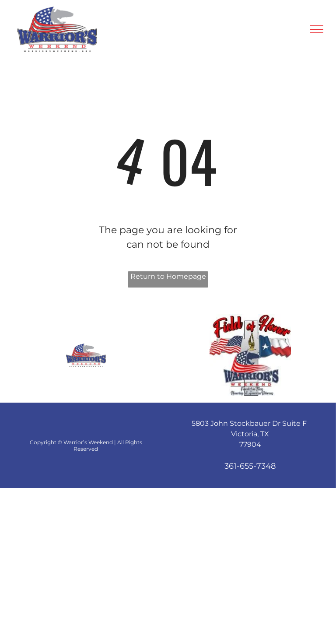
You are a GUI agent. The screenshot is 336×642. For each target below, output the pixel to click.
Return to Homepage (168, 276)
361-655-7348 (250, 466)
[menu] (316, 29)
